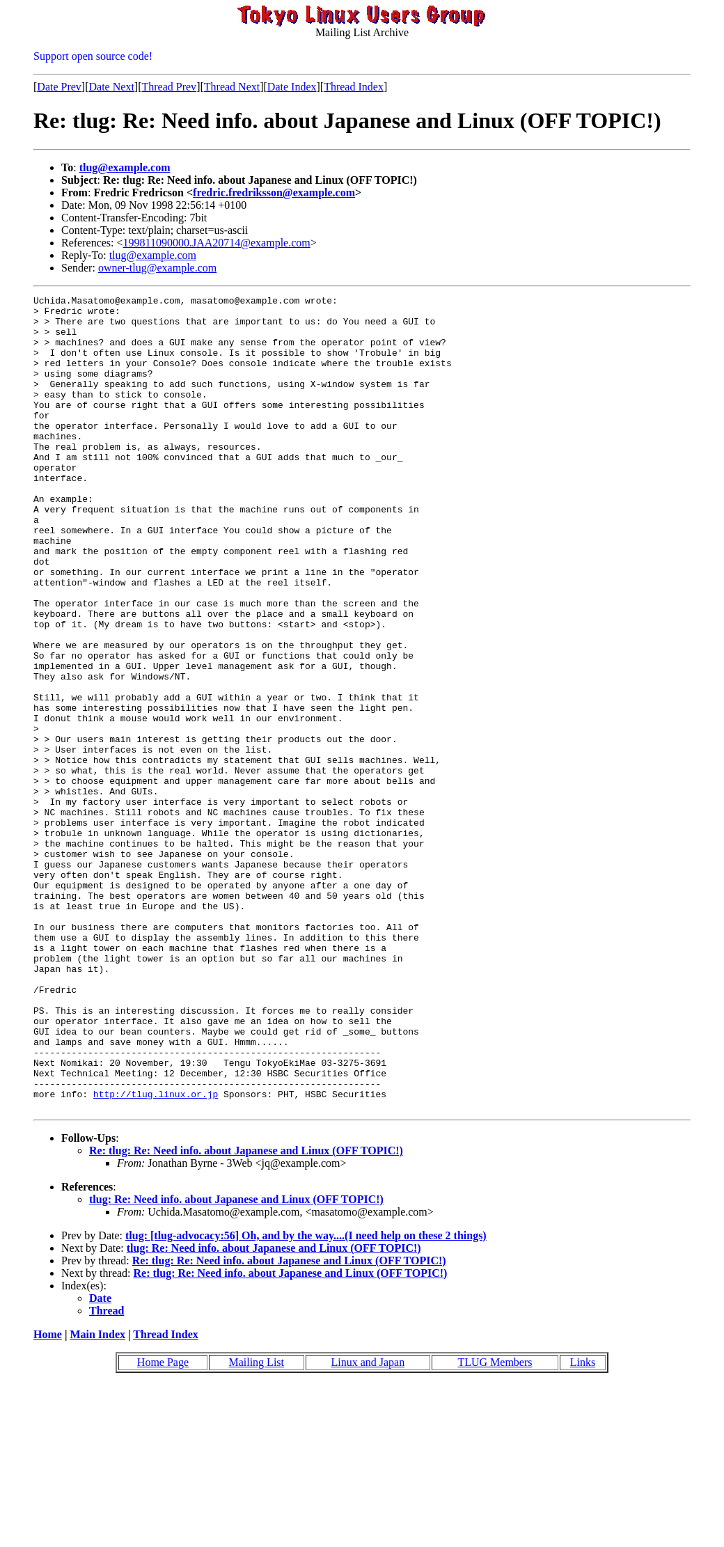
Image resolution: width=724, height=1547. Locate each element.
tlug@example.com (125, 167)
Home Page (163, 1525)
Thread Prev (168, 87)
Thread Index (354, 87)
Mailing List (256, 1525)
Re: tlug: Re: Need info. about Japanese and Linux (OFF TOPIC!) (246, 1313)
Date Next (111, 87)
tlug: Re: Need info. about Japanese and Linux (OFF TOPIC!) (236, 1362)
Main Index (97, 1497)
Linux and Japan (367, 1525)
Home (47, 1497)
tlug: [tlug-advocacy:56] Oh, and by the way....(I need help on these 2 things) (306, 1398)
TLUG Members (494, 1525)
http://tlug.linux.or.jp (155, 1254)
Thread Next (232, 87)
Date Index (292, 87)
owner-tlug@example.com (157, 268)
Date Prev (59, 87)
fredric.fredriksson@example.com (274, 192)
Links (582, 1525)
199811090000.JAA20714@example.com (216, 243)
